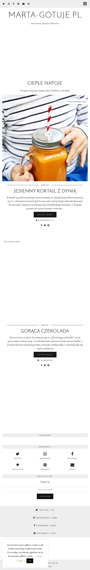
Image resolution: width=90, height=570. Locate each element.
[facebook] (13, 3)
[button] (86, 3)
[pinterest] (18, 3)
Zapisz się (45, 481)
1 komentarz (45, 360)
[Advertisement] (45, 52)
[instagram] (9, 3)
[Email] (23, 3)
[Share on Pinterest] (48, 225)
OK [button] (29, 561)
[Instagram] (56, 548)
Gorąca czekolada (45, 331)
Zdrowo (45, 185)
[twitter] (4, 3)
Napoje (45, 325)
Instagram (45, 518)
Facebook (45, 526)
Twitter (45, 510)
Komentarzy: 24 (45, 220)
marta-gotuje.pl (45, 15)
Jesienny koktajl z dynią (45, 191)
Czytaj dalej (45, 215)
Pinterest (45, 533)
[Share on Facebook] (41, 225)
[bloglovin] (17, 467)
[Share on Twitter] (45, 225)
